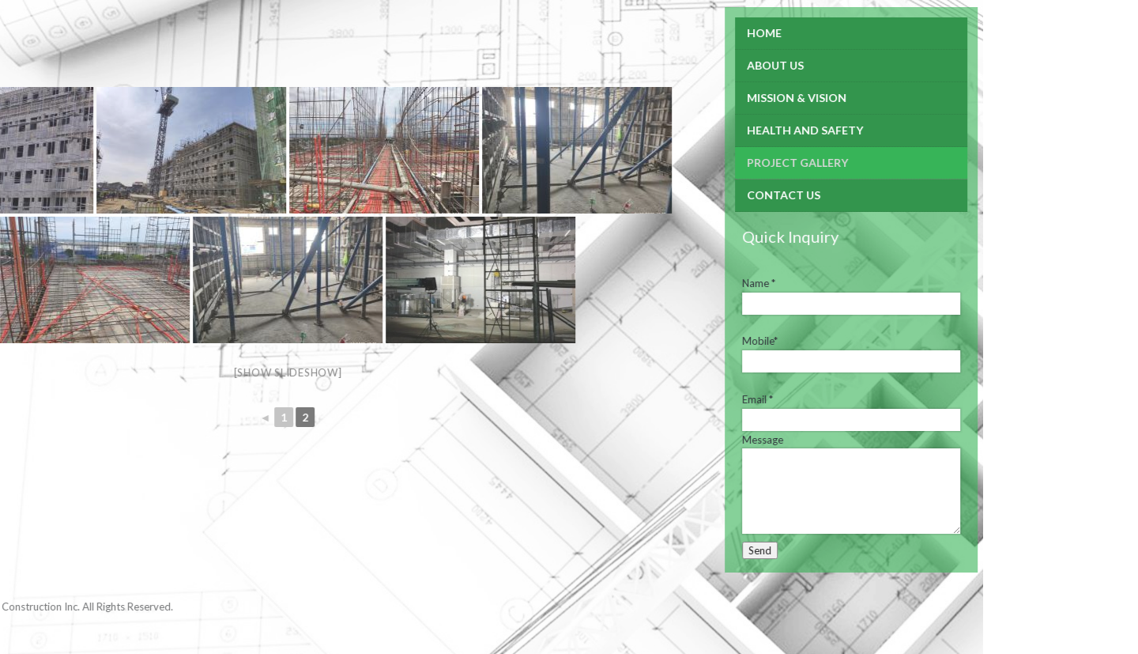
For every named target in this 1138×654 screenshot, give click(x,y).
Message (696, 439)
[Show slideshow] (221, 372)
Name (692, 283)
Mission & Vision (730, 97)
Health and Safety (738, 130)
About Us (708, 65)
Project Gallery (731, 162)
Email (691, 399)
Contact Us (717, 195)
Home (697, 33)
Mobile (693, 341)
